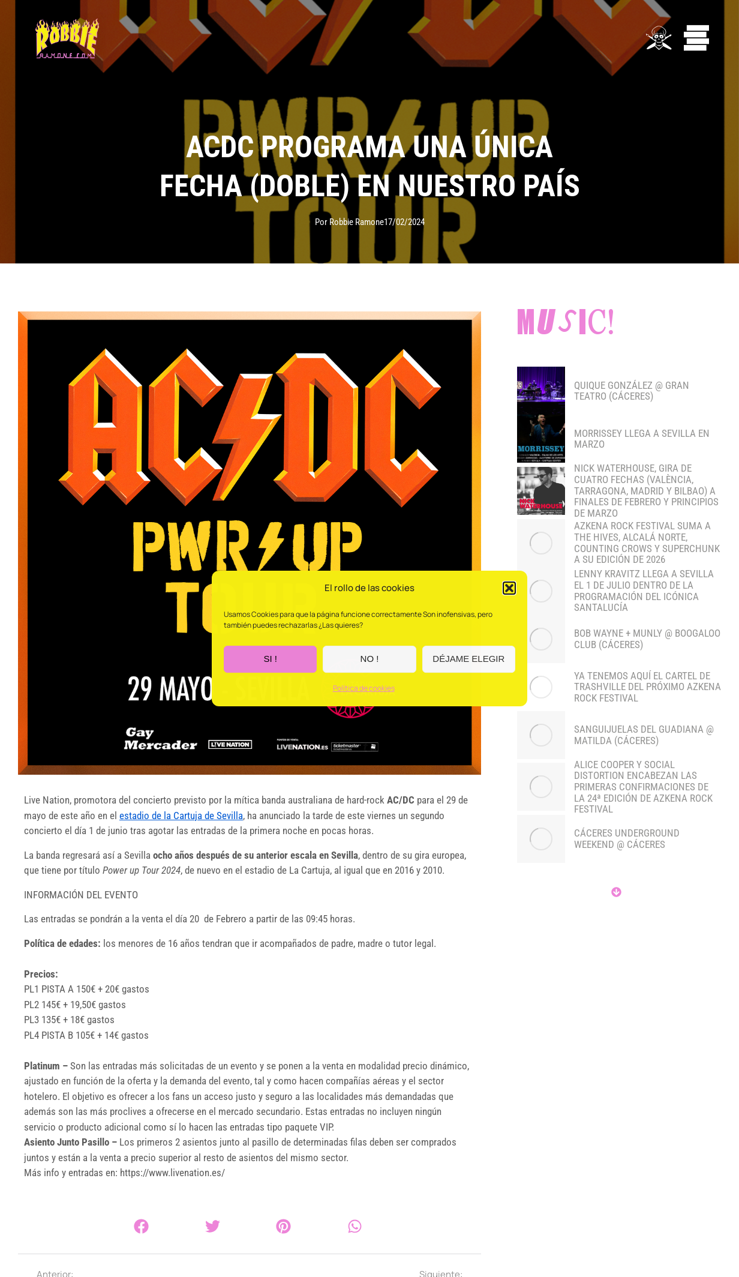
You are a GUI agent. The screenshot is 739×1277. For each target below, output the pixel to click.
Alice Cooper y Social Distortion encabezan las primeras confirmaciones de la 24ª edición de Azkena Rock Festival (643, 787)
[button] (509, 589)
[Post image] (541, 391)
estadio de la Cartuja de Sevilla (181, 816)
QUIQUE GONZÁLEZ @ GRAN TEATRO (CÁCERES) (631, 391)
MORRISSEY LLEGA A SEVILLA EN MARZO (642, 439)
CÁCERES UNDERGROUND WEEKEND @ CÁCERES (627, 839)
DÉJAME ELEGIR (468, 659)
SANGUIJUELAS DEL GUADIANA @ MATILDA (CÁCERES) (644, 735)
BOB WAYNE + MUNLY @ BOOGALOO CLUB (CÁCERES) (647, 639)
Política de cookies (364, 688)
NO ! (370, 659)
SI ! (270, 659)
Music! (566, 324)
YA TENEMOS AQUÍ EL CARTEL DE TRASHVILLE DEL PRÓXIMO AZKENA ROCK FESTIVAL (647, 687)
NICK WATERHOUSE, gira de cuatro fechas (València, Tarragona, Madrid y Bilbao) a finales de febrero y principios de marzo (646, 490)
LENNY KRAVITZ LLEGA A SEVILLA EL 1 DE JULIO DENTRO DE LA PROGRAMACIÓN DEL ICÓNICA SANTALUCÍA (644, 590)
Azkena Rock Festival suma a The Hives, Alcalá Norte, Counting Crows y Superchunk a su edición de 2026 (647, 542)
